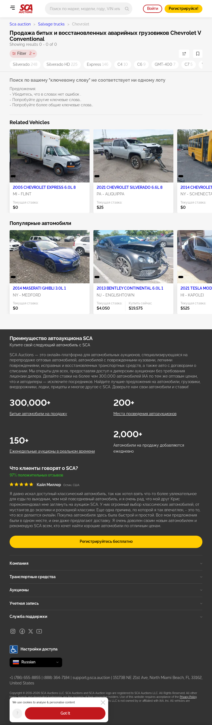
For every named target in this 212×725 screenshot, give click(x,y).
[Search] (126, 8)
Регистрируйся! (183, 8)
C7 (189, 64)
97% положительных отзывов (36, 475)
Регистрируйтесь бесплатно (106, 541)
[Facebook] (22, 631)
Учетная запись (106, 603)
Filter (24, 53)
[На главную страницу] (25, 8)
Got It (65, 713)
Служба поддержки (106, 616)
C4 (123, 64)
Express (97, 64)
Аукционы (106, 590)
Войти (152, 8)
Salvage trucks (51, 24)
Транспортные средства (106, 577)
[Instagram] (13, 631)
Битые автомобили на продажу (38, 414)
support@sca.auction (91, 677)
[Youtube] (39, 631)
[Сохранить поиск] (197, 54)
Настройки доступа (34, 649)
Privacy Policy (188, 696)
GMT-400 (165, 64)
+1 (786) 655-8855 (25, 677)
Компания (106, 563)
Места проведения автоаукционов (144, 414)
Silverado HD (62, 64)
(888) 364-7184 (57, 677)
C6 (141, 64)
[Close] (103, 702)
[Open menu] (12, 7)
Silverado (25, 64)
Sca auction (20, 24)
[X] (30, 631)
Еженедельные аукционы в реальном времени (52, 451)
